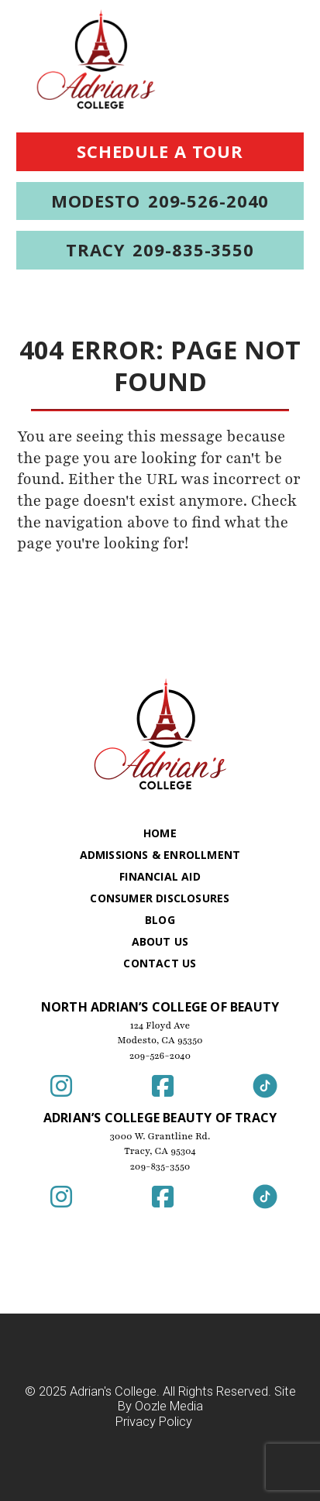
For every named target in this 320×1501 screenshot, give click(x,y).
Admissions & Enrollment (160, 854)
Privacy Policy (153, 1422)
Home (160, 833)
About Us (160, 941)
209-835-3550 (160, 1166)
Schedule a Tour (160, 151)
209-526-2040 (160, 1055)
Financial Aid (160, 876)
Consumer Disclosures (159, 898)
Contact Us (159, 963)
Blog (160, 919)
